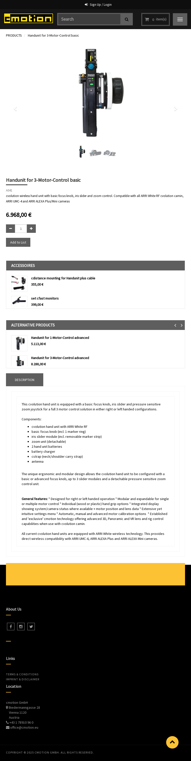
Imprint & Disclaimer (22, 679)
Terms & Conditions (22, 674)
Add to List (18, 242)
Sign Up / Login (101, 4)
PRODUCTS (14, 35)
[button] (16, 106)
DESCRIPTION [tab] (24, 380)
